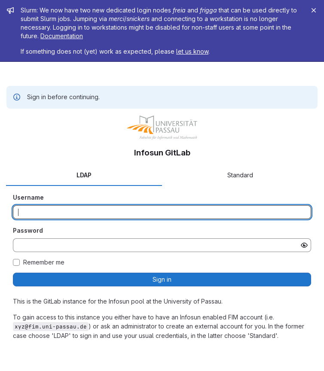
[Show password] (304, 245)
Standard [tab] (240, 175)
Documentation (61, 36)
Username (28, 197)
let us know (192, 51)
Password (28, 230)
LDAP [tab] (84, 175)
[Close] (314, 10)
